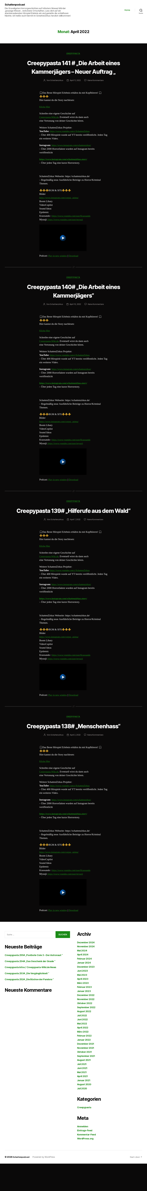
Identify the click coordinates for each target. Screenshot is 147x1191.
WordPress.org (86, 1166)
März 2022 (83, 1059)
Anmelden (83, 1153)
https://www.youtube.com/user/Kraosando (73, 225)
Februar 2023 (85, 1014)
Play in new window (58, 265)
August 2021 (84, 1087)
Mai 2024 (82, 977)
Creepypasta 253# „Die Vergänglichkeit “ (29, 1000)
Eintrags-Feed (85, 1157)
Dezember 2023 (86, 994)
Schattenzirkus (56, 89)
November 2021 (86, 1075)
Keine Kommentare (96, 89)
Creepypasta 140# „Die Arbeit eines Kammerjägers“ (73, 300)
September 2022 (87, 1034)
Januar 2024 (84, 990)
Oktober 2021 (85, 1079)
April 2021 (83, 1103)
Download (75, 265)
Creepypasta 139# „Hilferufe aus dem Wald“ (73, 524)
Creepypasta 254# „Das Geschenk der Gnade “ (32, 988)
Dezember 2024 (86, 969)
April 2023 (83, 1006)
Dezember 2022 (86, 1022)
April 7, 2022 (75, 538)
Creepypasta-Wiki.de (49, 126)
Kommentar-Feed (87, 1161)
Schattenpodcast (16, 4)
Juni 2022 (83, 1046)
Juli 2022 (82, 1042)
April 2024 (83, 982)
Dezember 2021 (86, 1071)
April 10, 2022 (75, 314)
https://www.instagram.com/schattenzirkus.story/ (65, 168)
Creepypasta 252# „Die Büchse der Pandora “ (31, 1006)
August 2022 (85, 1038)
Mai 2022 (82, 1050)
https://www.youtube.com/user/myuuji (66, 228)
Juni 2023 (83, 998)
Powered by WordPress (44, 1184)
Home (127, 10)
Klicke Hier (45, 116)
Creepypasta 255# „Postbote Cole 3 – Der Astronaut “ (36, 982)
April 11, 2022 (75, 89)
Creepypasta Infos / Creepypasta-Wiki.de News (33, 994)
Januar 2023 (84, 1018)
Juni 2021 (83, 1095)
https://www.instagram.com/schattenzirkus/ (73, 154)
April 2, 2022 (75, 762)
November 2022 (86, 1026)
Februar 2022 (85, 1063)
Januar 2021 (84, 1107)
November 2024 (86, 973)
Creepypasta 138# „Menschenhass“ (73, 749)
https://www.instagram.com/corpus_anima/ (60, 206)
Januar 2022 (84, 1067)
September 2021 (87, 1083)
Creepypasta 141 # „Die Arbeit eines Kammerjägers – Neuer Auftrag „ (73, 71)
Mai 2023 (82, 1002)
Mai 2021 (82, 1099)
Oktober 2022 (85, 1030)
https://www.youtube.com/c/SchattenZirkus (71, 140)
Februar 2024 (85, 986)
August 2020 (85, 1111)
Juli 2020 (82, 1115)
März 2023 (83, 1010)
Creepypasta (73, 54)
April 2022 (83, 1055)
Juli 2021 (82, 1091)
